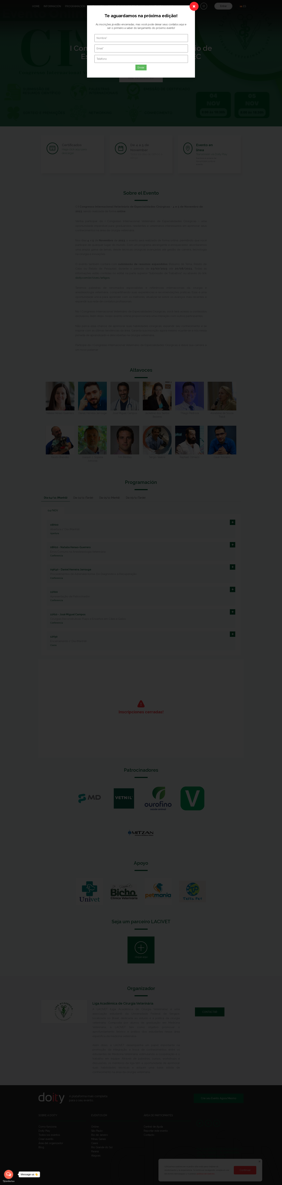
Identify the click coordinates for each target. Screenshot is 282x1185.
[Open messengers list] (8, 1174)
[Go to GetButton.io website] (8, 1181)
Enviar (141, 13)
